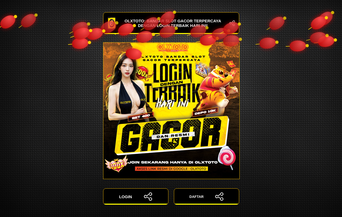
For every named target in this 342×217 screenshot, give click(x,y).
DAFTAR (206, 196)
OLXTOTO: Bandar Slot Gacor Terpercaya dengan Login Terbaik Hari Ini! (171, 23)
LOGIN (135, 196)
